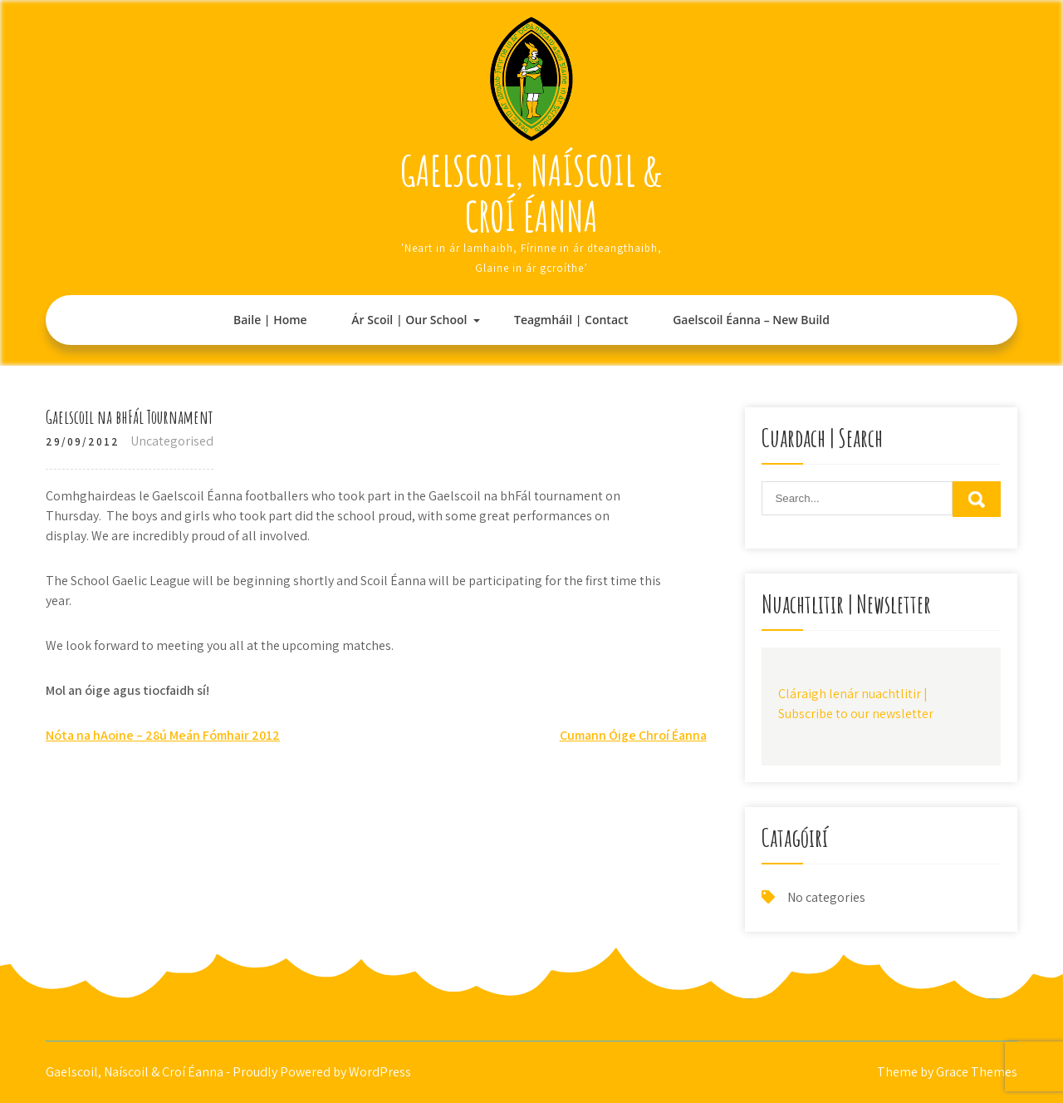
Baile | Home (270, 319)
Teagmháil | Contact (571, 319)
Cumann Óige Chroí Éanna (633, 735)
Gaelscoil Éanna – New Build (751, 319)
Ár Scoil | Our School (409, 319)
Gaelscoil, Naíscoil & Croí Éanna (531, 193)
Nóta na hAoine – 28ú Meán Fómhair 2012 (163, 735)
